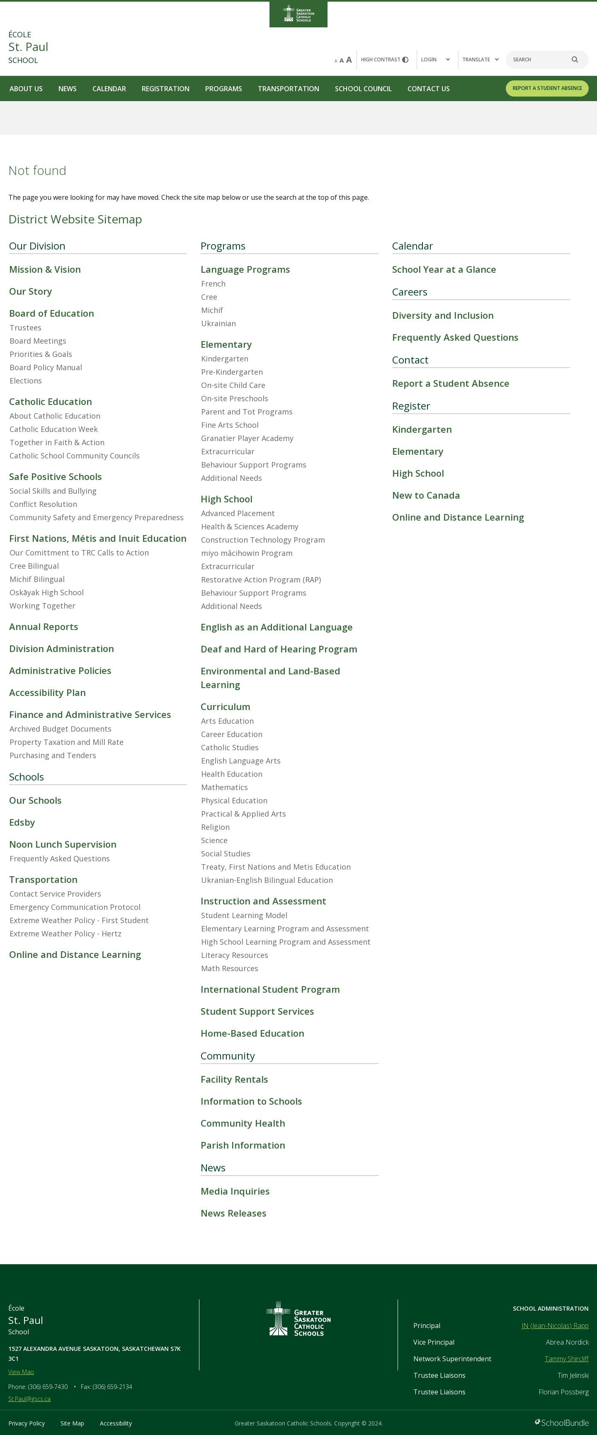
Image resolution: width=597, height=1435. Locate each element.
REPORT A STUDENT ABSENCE (547, 88)
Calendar (109, 88)
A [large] (349, 59)
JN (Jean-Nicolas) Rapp (555, 1325)
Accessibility (116, 1423)
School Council (363, 88)
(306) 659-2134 (112, 1387)
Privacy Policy (26, 1423)
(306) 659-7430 (48, 1387)
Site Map (72, 1423)
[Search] (547, 60)
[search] (579, 59)
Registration (165, 88)
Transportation (288, 88)
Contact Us (429, 88)
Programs (223, 88)
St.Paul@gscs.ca (29, 1399)
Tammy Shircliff (567, 1358)
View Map (21, 1372)
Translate (480, 59)
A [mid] (342, 60)
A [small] (336, 61)
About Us (26, 88)
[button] (437, 59)
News (67, 88)
